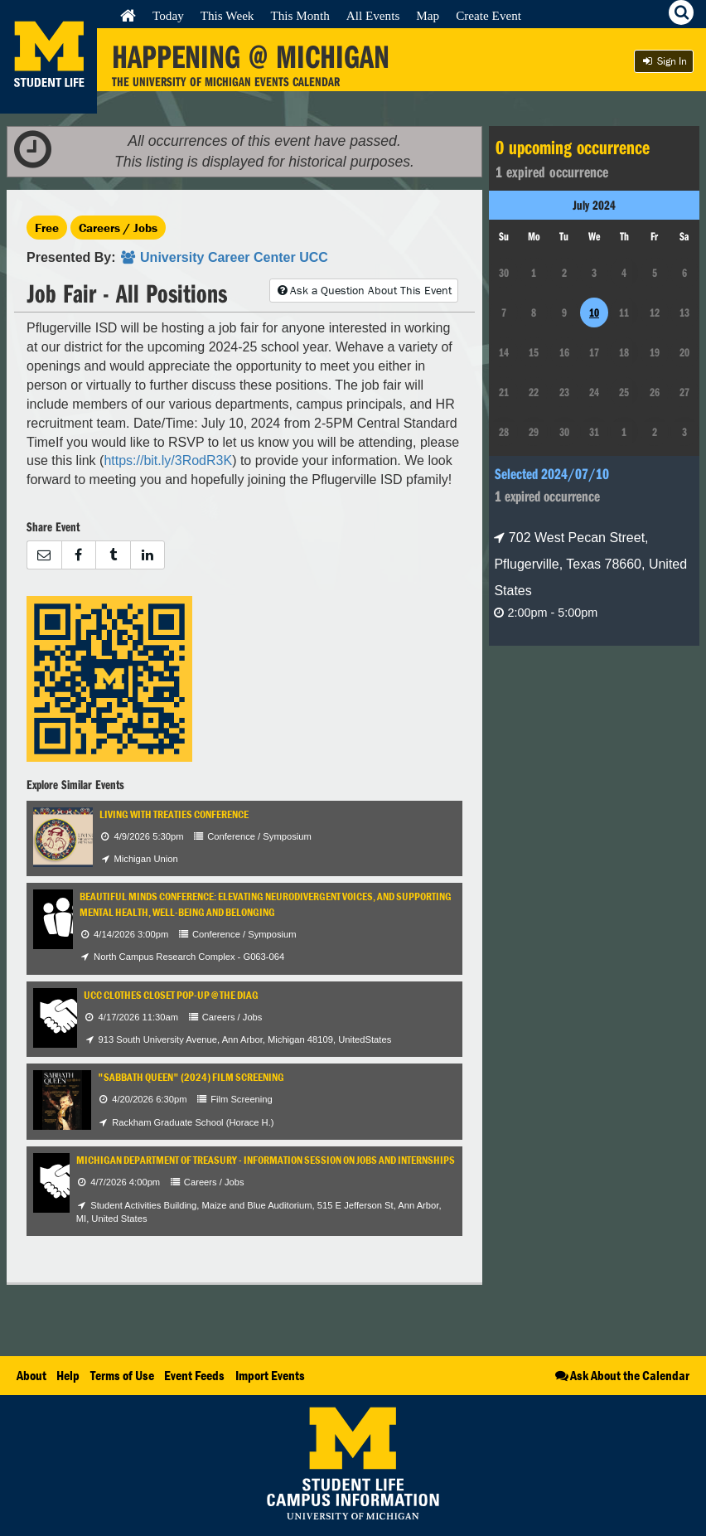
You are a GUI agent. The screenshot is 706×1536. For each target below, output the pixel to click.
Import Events (270, 1375)
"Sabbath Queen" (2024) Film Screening (191, 1077)
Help (68, 1375)
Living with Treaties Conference (174, 814)
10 (594, 312)
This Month (299, 15)
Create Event (488, 15)
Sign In (664, 61)
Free (47, 227)
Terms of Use (122, 1375)
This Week (227, 15)
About (31, 1375)
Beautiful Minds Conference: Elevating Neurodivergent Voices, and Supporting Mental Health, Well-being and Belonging (266, 903)
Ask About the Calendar (621, 1375)
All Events (373, 15)
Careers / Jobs (118, 227)
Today (168, 15)
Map (427, 15)
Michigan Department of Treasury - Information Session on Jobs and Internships (265, 1160)
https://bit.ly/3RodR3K (168, 460)
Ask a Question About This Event (364, 290)
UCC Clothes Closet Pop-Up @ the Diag (171, 995)
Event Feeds (194, 1375)
